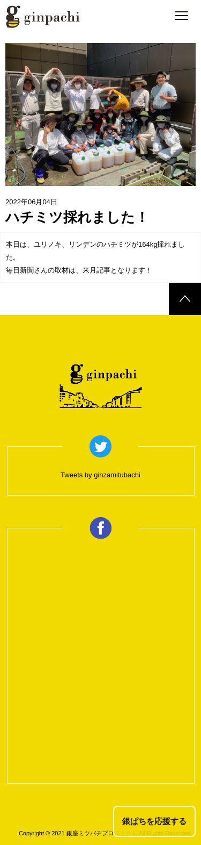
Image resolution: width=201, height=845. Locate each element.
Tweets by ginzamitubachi (100, 475)
